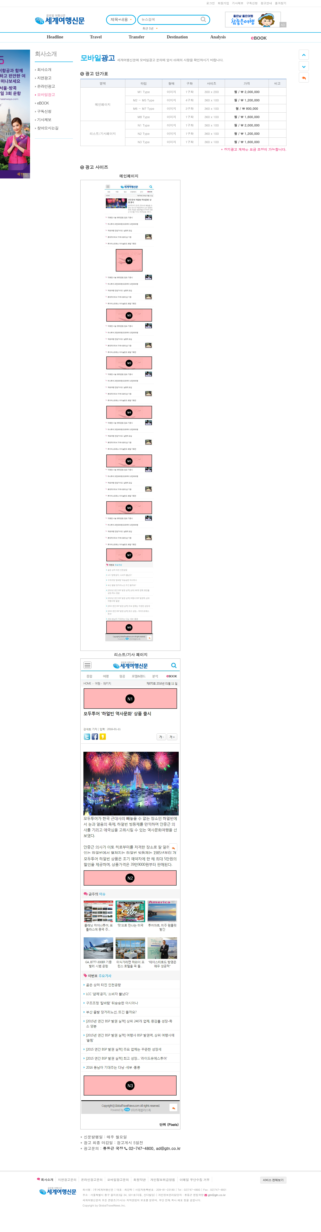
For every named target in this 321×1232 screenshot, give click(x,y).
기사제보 (238, 3)
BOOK (259, 38)
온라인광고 (46, 86)
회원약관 (139, 1179)
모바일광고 (46, 94)
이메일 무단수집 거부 (195, 1179)
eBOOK (43, 103)
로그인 (210, 3)
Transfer (137, 37)
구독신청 (252, 3)
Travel (96, 37)
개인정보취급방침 (162, 1179)
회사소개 (46, 54)
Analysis (218, 37)
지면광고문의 (67, 1179)
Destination (177, 37)
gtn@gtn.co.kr (217, 1195)
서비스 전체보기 (273, 1180)
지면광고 (44, 78)
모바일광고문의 (118, 1179)
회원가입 (223, 3)
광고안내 (266, 3)
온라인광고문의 (92, 1179)
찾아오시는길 (48, 128)
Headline (55, 37)
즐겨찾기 (280, 3)
